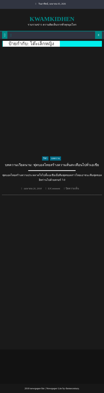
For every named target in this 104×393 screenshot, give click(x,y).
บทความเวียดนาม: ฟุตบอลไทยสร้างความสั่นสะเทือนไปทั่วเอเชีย (52, 165)
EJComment (54, 188)
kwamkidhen (52, 19)
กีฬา (45, 158)
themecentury (72, 388)
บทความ (55, 158)
